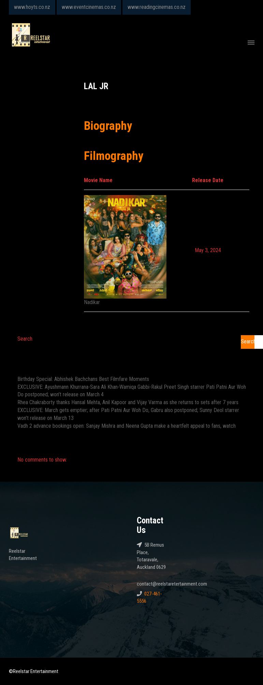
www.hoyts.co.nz (32, 7)
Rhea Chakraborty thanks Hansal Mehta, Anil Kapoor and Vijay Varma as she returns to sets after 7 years (127, 402)
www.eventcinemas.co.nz (89, 7)
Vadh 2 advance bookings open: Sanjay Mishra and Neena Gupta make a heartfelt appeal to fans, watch (126, 426)
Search (24, 338)
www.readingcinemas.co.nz (157, 7)
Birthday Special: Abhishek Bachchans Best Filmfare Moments (83, 379)
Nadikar (92, 302)
